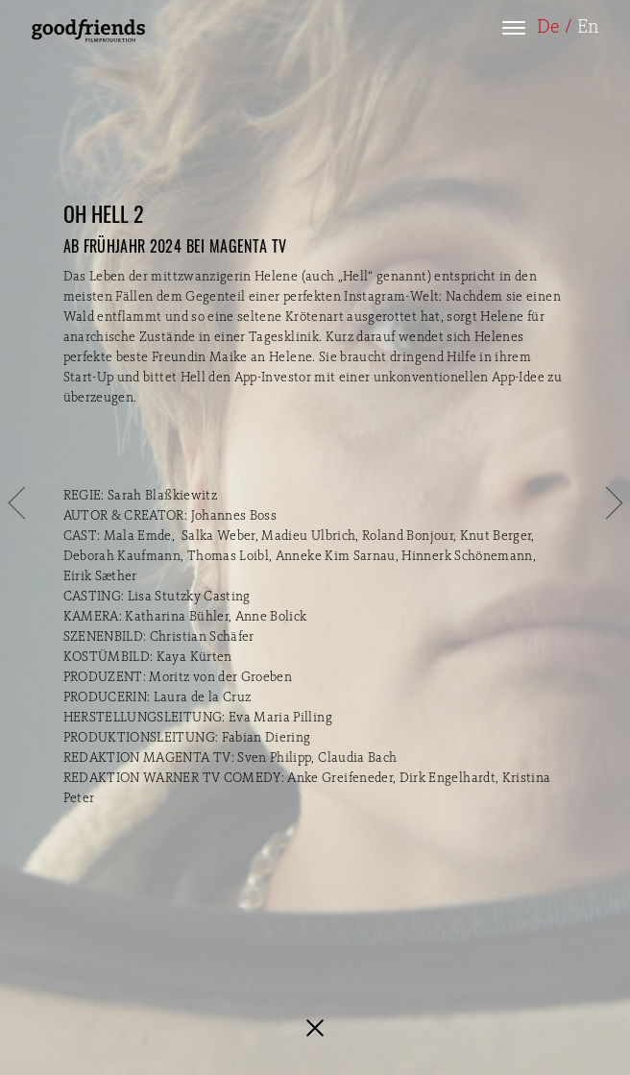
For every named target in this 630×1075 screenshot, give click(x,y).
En (587, 27)
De (548, 27)
